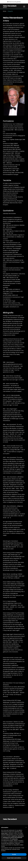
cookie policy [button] (15, 839)
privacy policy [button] (4, 833)
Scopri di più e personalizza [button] (14, 858)
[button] (26, 827)
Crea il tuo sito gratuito (14, 2)
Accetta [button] (14, 854)
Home (4, 11)
